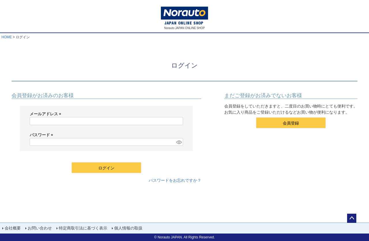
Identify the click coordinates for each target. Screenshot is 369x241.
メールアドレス (46, 114)
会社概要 (13, 228)
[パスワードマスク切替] (179, 142)
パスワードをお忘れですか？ (175, 180)
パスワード (42, 135)
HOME (6, 37)
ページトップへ (351, 218)
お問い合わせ (40, 228)
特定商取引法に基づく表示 (83, 228)
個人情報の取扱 (128, 228)
